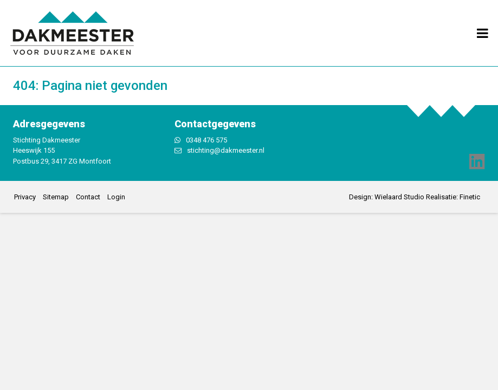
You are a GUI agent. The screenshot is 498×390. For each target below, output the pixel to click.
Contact (88, 197)
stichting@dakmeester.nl (225, 150)
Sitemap (56, 197)
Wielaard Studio (399, 197)
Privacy (25, 197)
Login (116, 197)
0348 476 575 (206, 140)
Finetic (470, 197)
